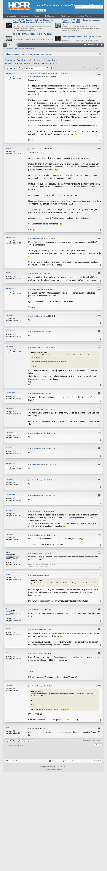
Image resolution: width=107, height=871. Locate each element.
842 (14, 653)
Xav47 (8, 650)
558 (14, 77)
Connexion (20, 48)
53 (14, 728)
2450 (14, 616)
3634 (14, 559)
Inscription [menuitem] (102, 45)
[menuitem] (85, 45)
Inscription (31, 48)
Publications (50, 16)
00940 (8, 273)
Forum (36, 16)
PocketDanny (10, 73)
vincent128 (9, 507)
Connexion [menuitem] (98, 45)
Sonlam (8, 606)
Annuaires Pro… (82, 16)
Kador (8, 550)
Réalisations (65, 16)
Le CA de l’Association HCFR (47, 63)
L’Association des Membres (17, 16)
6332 (14, 511)
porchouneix (10, 345)
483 (14, 349)
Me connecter (40, 10)
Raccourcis (5, 45)
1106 (14, 276)
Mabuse (8, 148)
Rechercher (9, 48)
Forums (14, 45)
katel (7, 725)
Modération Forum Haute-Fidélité (26, 63)
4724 (14, 151)
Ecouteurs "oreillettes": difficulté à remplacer (31, 60)
